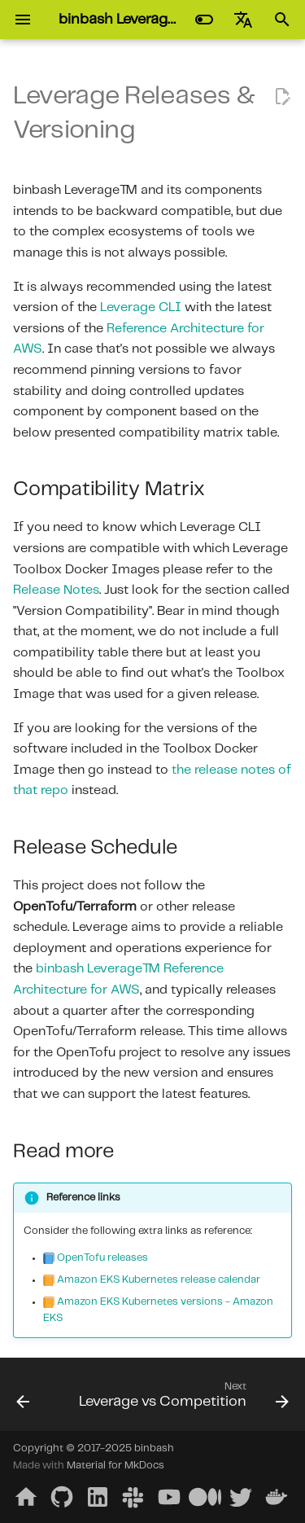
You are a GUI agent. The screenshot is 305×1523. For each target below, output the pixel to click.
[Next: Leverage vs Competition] (182, 1399)
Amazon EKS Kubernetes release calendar (158, 1280)
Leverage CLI (140, 307)
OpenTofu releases (102, 1258)
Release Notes (56, 590)
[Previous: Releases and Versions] (22, 1399)
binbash (154, 1448)
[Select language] (243, 19)
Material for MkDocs (115, 1465)
